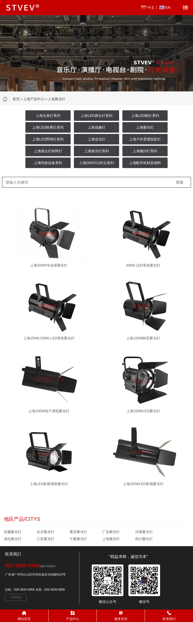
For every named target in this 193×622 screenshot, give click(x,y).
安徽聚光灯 (12, 532)
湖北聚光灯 (12, 539)
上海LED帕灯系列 (145, 116)
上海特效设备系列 (48, 163)
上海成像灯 (96, 127)
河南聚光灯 (144, 532)
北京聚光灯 (45, 532)
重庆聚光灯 (78, 532)
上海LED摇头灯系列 (96, 116)
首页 (16, 99)
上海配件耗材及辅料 (145, 163)
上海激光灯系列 (96, 151)
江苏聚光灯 (45, 539)
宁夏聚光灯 (78, 539)
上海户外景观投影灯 (145, 139)
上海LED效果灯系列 (48, 127)
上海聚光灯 (56, 99)
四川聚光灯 (144, 539)
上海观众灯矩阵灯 (48, 151)
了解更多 (16, 597)
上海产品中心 (33, 99)
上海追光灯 (96, 139)
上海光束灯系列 (48, 116)
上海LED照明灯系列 (48, 139)
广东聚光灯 (111, 532)
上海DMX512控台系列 (96, 163)
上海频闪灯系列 (145, 151)
